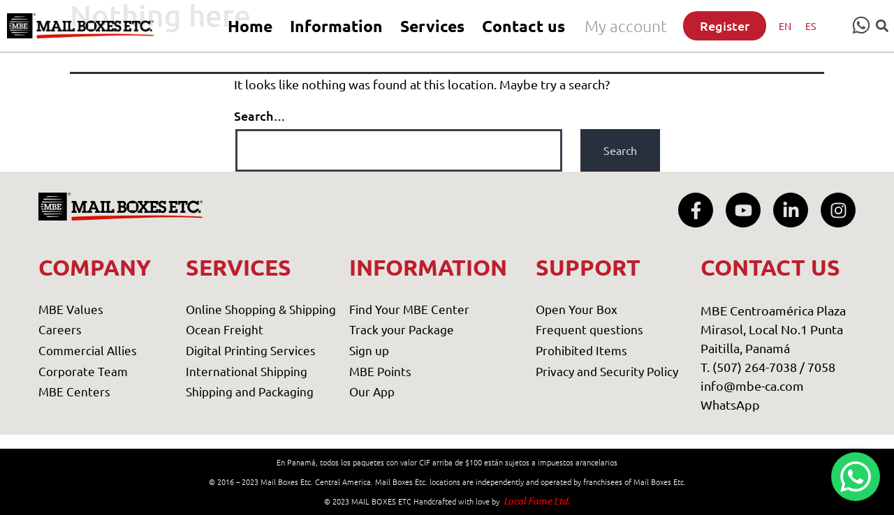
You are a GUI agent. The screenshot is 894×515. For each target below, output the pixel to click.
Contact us (523, 26)
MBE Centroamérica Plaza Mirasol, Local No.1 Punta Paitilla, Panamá (773, 329)
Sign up (369, 350)
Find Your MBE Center (409, 308)
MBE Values (70, 308)
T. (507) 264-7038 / (754, 366)
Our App (372, 391)
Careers (60, 329)
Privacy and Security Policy (607, 371)
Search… (260, 116)
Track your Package (401, 329)
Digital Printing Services (251, 350)
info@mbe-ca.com (752, 385)
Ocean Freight (224, 329)
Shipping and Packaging (250, 391)
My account (626, 26)
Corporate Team (83, 371)
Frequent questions (589, 329)
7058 (821, 366)
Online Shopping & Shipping (261, 308)
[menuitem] (785, 26)
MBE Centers (74, 391)
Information (336, 26)
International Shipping (246, 371)
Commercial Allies (87, 350)
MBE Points (380, 371)
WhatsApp (730, 404)
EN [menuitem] (785, 26)
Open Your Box (576, 308)
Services (432, 26)
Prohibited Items (581, 350)
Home (250, 26)
